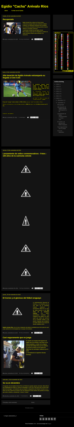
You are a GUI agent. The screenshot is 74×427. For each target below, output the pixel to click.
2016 (57, 84)
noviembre (61, 102)
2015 (57, 86)
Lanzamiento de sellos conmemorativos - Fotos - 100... (62, 116)
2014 (57, 89)
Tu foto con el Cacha (17, 10)
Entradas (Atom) (29, 408)
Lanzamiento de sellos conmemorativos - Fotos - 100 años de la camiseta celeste (25, 155)
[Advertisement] (26, 55)
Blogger (49, 423)
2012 (57, 93)
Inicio (6, 10)
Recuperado (8, 19)
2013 (57, 91)
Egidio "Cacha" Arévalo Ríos (24, 6)
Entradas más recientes (10, 402)
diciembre (60, 100)
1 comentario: (22, 117)
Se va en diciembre (11, 383)
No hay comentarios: (24, 39)
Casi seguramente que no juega (17, 337)
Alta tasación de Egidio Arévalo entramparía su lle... (62, 109)
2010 (57, 98)
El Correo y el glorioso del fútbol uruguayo (22, 298)
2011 (57, 96)
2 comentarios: (24, 396)
